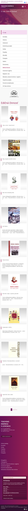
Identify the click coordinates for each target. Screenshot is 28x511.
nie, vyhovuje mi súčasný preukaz (11, 492)
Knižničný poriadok (7, 46)
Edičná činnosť (6, 67)
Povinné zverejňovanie (8, 83)
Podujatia (5, 58)
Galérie (4, 61)
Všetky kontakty (6, 436)
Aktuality (5, 55)
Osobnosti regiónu (7, 70)
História (5, 40)
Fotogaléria (4, 460)
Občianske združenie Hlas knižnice (9, 469)
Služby (4, 49)
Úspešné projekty (7, 80)
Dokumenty (5, 64)
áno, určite (5, 486)
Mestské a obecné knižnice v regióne (11, 77)
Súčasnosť (5, 43)
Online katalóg (4, 443)
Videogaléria (4, 462)
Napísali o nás (6, 73)
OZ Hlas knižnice (7, 86)
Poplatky (5, 52)
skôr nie (5, 490)
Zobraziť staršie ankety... (8, 498)
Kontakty (5, 36)
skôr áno (5, 488)
